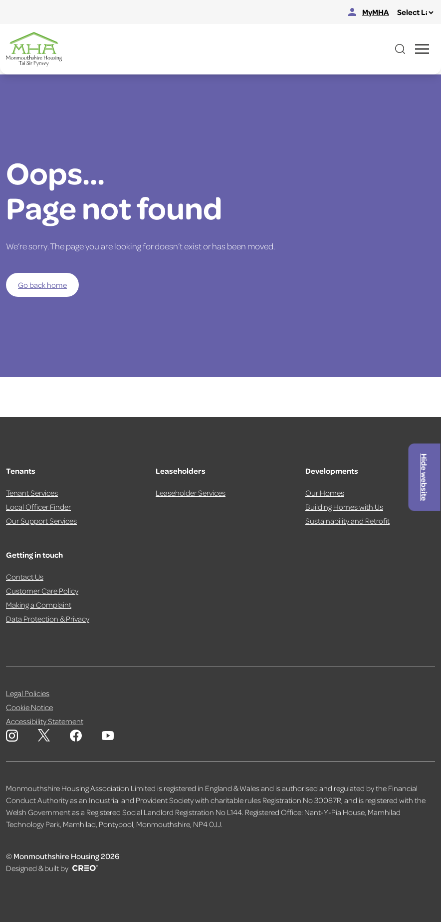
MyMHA (368, 12)
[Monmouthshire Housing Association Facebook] (76, 736)
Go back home (42, 285)
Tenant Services (32, 493)
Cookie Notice (29, 707)
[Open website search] (400, 49)
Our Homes (324, 493)
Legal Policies (27, 693)
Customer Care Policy (42, 591)
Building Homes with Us (344, 507)
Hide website (425, 477)
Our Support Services (41, 521)
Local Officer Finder (38, 507)
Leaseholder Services (190, 493)
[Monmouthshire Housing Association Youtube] (108, 735)
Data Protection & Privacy (47, 619)
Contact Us (24, 577)
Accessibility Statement (44, 721)
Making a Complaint (38, 605)
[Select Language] (415, 12)
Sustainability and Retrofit (347, 521)
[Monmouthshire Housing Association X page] (44, 735)
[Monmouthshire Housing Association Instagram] (12, 736)
